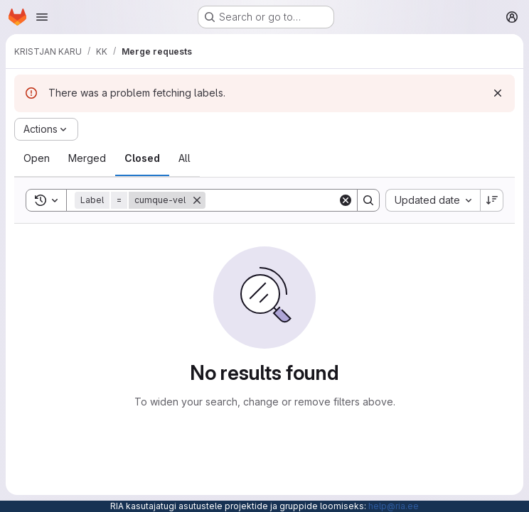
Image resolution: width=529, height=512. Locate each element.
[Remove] (196, 200)
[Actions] (46, 129)
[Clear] (345, 200)
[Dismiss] (497, 93)
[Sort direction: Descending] (492, 200)
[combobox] (432, 200)
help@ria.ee (393, 506)
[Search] (293, 200)
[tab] (36, 158)
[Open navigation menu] (42, 17)
